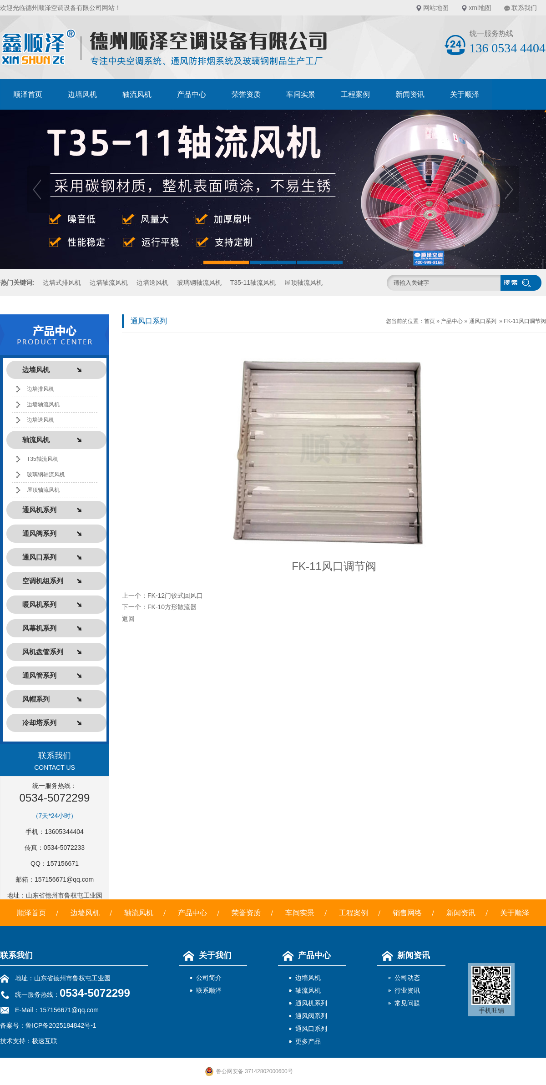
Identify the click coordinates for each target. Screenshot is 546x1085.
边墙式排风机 (62, 282)
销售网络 (407, 913)
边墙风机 (82, 94)
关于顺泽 (464, 94)
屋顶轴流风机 (303, 282)
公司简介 (209, 977)
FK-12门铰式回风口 (175, 595)
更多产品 (308, 1041)
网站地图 (436, 7)
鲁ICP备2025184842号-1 (60, 1025)
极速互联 (44, 1041)
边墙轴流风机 (109, 282)
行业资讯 (407, 990)
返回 (128, 618)
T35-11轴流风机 (253, 282)
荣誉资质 (246, 94)
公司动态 (407, 977)
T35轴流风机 (42, 459)
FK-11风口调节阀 (525, 321)
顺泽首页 (27, 94)
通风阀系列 (311, 1015)
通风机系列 (311, 1003)
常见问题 (407, 1003)
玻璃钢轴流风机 (199, 282)
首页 (429, 321)
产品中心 (191, 94)
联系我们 (524, 7)
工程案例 (355, 94)
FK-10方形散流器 (172, 607)
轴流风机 (137, 94)
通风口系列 (482, 321)
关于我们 (205, 955)
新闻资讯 (410, 94)
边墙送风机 (152, 282)
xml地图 (480, 7)
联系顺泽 (209, 990)
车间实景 (300, 94)
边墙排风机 (40, 389)
